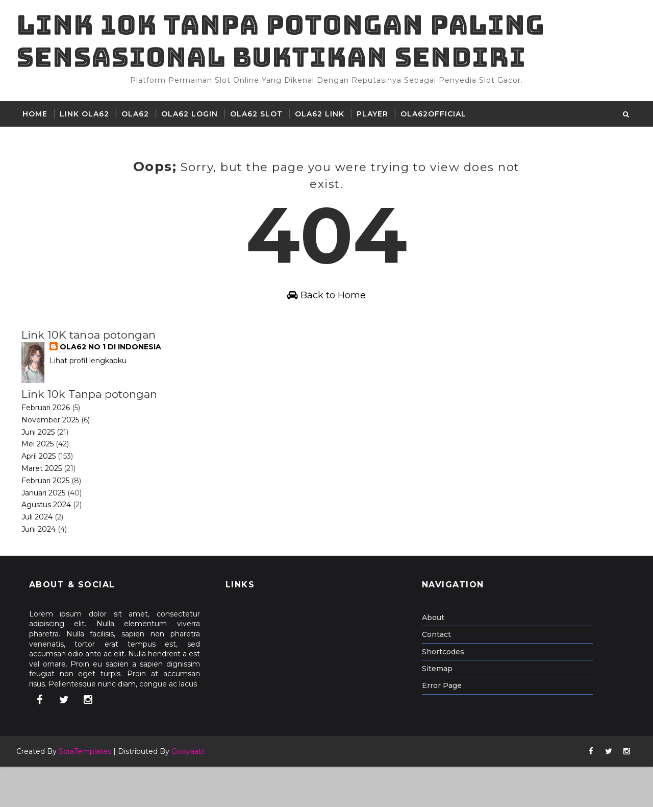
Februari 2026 (50, 448)
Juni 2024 (43, 569)
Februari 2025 (49, 520)
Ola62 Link (323, 125)
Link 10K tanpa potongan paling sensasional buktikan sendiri (284, 46)
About (437, 657)
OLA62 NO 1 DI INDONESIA (115, 387)
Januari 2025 (47, 532)
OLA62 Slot (260, 125)
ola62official (437, 125)
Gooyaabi (192, 791)
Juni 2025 (42, 472)
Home (39, 125)
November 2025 (54, 459)
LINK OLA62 (88, 125)
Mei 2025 (42, 484)
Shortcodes (447, 691)
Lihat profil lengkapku (92, 401)
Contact (440, 674)
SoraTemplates (89, 791)
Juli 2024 (41, 557)
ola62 (139, 125)
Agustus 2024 (50, 545)
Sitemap (441, 708)
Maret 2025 (46, 508)
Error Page (446, 725)
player (376, 125)
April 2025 (43, 496)
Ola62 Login (193, 125)
